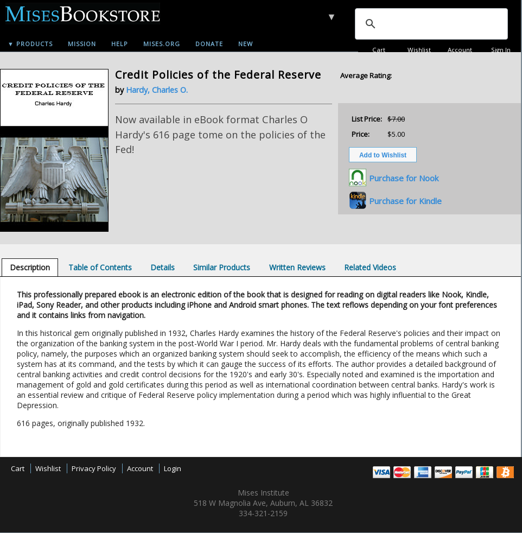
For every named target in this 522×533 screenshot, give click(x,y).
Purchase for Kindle (405, 200)
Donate (209, 44)
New (245, 44)
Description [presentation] (30, 267)
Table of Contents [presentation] (100, 267)
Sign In (501, 50)
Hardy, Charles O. (157, 90)
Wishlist (419, 50)
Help (119, 44)
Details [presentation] (162, 267)
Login (172, 468)
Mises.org (161, 44)
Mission (82, 44)
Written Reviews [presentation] (297, 267)
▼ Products (30, 44)
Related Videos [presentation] (370, 267)
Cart (378, 50)
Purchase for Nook (403, 178)
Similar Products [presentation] (221, 267)
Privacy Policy (94, 468)
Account (460, 50)
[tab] (30, 267)
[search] (430, 24)
